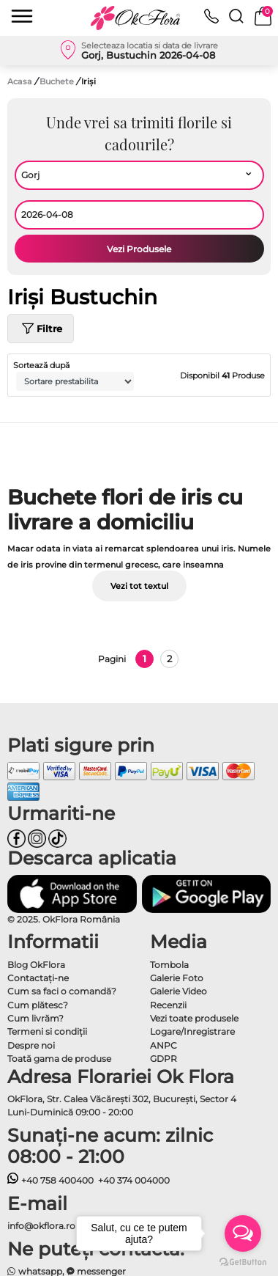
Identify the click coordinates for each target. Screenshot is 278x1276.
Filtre (40, 328)
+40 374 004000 (134, 1180)
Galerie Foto (176, 977)
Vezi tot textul (139, 586)
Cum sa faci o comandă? (61, 991)
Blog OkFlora (36, 964)
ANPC (163, 1045)
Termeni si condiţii (47, 1031)
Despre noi (31, 1045)
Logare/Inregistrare (192, 1031)
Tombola (169, 964)
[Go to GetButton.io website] (242, 1261)
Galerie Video (178, 991)
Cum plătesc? (37, 1005)
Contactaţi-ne (38, 977)
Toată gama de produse (59, 1058)
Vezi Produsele (139, 248)
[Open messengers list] (243, 1233)
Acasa (19, 81)
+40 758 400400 (50, 1180)
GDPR (163, 1058)
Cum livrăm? (35, 1018)
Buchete (58, 81)
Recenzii (168, 1005)
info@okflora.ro (41, 1225)
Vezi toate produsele (194, 1018)
